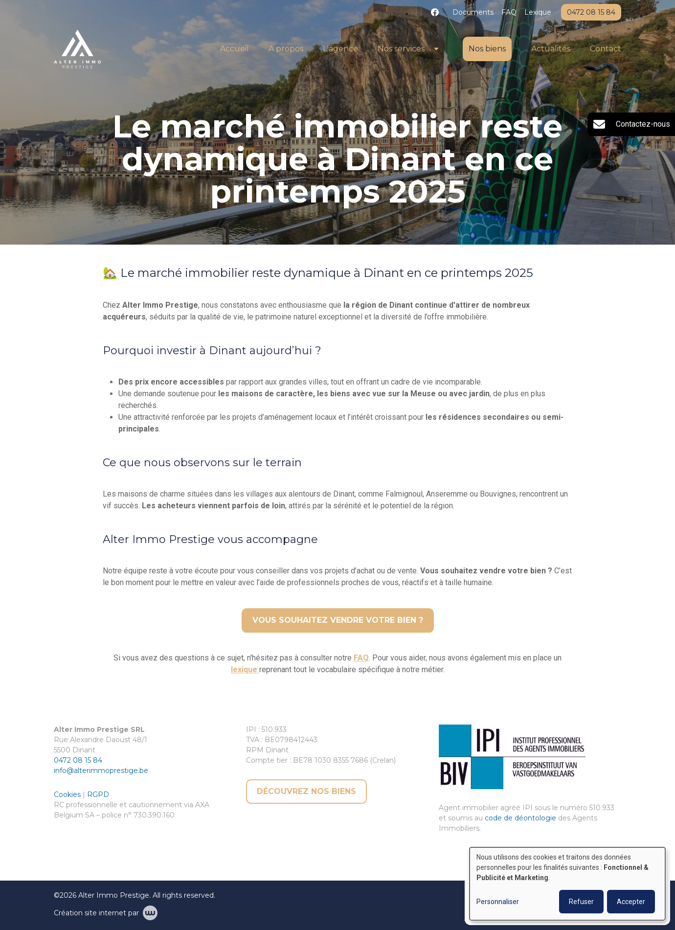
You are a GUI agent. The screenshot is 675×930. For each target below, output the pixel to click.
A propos (286, 48)
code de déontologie (520, 818)
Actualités (550, 48)
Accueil (234, 48)
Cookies (68, 794)
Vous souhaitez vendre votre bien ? (337, 620)
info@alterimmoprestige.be (101, 770)
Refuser (581, 902)
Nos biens (487, 48)
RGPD (98, 794)
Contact (605, 48)
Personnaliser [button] (497, 902)
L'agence (340, 48)
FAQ (509, 12)
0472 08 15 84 (78, 760)
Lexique (537, 12)
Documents (473, 12)
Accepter (631, 902)
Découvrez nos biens (306, 791)
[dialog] (567, 883)
